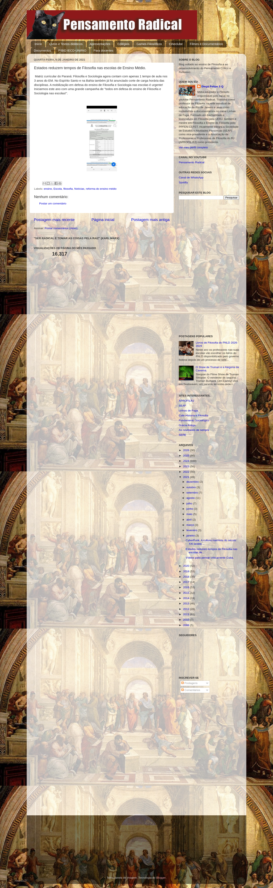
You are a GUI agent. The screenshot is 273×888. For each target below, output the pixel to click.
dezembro (193, 481)
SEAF (182, 405)
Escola (58, 188)
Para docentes (103, 50)
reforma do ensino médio (101, 188)
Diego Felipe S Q (212, 86)
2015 (186, 592)
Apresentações (100, 44)
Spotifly (183, 182)
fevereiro (192, 530)
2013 (186, 603)
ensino (48, 188)
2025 (186, 455)
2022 (186, 471)
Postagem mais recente (54, 219)
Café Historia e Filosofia (193, 415)
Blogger (161, 877)
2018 (186, 576)
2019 (186, 571)
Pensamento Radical (191, 162)
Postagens (189, 683)
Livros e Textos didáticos (66, 44)
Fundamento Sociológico (194, 420)
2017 (186, 582)
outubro (191, 487)
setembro (192, 492)
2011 (186, 614)
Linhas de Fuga (188, 410)
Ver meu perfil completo (193, 147)
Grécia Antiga (187, 425)
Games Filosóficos (149, 44)
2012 (186, 609)
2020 (186, 565)
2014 (186, 598)
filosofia (68, 188)
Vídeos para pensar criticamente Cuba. (210, 557)
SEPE (182, 434)
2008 (186, 625)
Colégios (123, 44)
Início (38, 44)
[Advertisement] (209, 267)
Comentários (190, 690)
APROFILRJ (186, 400)
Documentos (42, 50)
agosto (190, 497)
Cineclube (176, 44)
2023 (186, 466)
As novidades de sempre (194, 430)
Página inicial (103, 219)
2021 (186, 477)
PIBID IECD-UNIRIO (72, 50)
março (190, 524)
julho (189, 503)
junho (190, 508)
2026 (186, 450)
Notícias (79, 188)
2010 (186, 619)
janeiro (190, 535)
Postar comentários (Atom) (61, 228)
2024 (186, 460)
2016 (186, 587)
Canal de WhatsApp (191, 177)
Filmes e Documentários (206, 44)
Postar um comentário (52, 203)
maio (189, 514)
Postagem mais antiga (150, 219)
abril (189, 519)
